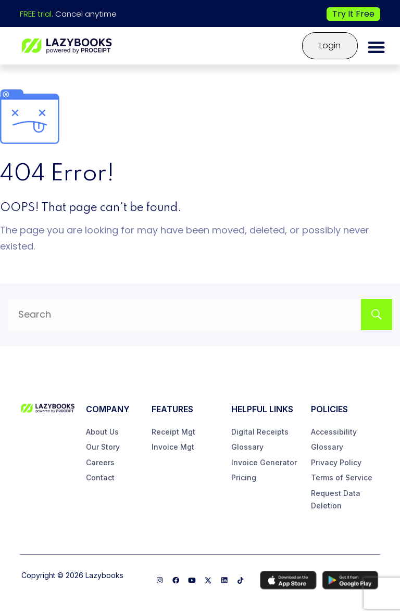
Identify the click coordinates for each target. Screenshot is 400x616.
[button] (377, 47)
